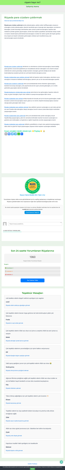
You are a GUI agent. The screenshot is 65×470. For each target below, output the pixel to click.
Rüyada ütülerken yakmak (13, 388)
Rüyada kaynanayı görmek (13, 403)
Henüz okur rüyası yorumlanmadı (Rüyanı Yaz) (14, 20)
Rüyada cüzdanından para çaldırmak (14, 115)
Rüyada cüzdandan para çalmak (13, 98)
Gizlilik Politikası (32, 464)
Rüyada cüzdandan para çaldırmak (14, 124)
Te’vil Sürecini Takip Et (32, 212)
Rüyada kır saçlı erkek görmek (14, 323)
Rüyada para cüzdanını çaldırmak (13, 83)
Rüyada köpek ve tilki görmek (14, 450)
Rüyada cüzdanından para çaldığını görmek (16, 77)
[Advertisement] (32, 52)
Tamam (32, 468)
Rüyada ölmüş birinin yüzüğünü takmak (17, 370)
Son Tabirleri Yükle (32, 280)
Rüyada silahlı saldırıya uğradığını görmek (18, 305)
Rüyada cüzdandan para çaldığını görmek (16, 107)
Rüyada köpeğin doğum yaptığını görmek (17, 355)
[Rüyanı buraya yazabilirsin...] (35, 224)
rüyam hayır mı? (32, 2)
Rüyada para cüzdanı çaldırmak (13, 66)
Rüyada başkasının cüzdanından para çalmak (17, 92)
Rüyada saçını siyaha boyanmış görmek (17, 421)
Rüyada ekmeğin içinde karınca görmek (17, 341)
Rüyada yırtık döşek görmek (14, 435)
